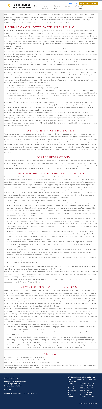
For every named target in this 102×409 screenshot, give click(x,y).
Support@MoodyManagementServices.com (20, 393)
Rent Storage (45, 7)
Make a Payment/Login (88, 3)
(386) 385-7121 (73, 3)
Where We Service (79, 7)
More (92, 6)
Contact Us (68, 7)
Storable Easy (92, 403)
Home (35, 6)
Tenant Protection (56, 7)
